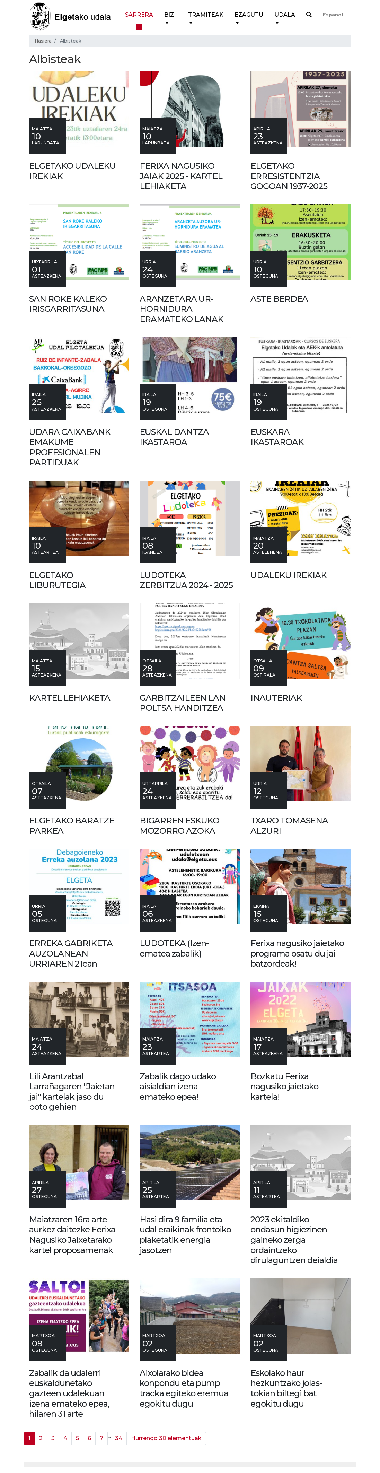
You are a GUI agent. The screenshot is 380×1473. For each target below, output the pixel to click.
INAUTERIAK (276, 698)
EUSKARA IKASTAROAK (277, 437)
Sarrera (139, 14)
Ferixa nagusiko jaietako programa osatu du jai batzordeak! (297, 953)
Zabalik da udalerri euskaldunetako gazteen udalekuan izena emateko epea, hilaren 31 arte (69, 1393)
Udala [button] (284, 14)
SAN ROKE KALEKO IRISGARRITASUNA (68, 304)
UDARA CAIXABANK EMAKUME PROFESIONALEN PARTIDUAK (70, 447)
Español (333, 14)
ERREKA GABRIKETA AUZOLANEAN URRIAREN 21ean (71, 953)
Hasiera (43, 41)
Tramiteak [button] (205, 14)
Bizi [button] (170, 14)
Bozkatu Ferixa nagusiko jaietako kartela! (284, 1086)
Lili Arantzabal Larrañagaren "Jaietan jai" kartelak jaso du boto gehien (72, 1091)
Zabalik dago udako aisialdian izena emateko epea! (178, 1086)
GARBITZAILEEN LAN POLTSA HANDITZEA (183, 703)
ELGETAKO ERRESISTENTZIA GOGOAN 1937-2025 (288, 176)
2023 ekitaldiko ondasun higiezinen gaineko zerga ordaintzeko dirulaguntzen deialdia (294, 1239)
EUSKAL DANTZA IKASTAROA (174, 437)
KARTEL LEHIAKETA (69, 698)
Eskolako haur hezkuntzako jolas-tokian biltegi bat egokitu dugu (286, 1388)
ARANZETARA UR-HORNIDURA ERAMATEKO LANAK (181, 309)
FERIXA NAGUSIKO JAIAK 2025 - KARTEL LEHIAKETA (181, 176)
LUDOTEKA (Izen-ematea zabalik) (174, 948)
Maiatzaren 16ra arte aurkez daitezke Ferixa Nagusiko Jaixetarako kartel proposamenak (72, 1234)
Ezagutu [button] (249, 14)
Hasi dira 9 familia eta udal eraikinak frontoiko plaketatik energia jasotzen (185, 1234)
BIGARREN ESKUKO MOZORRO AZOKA (179, 825)
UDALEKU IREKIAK (288, 575)
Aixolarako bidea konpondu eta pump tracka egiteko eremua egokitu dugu (184, 1388)
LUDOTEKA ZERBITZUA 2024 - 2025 (186, 580)
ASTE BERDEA (279, 299)
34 (118, 1438)
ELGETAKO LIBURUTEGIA (57, 580)
